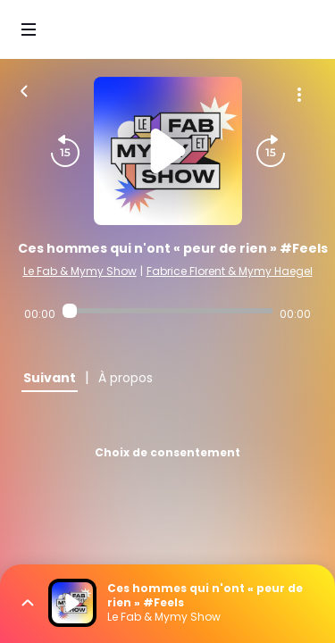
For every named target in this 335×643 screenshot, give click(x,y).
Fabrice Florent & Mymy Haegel (230, 271)
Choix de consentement (167, 452)
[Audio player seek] (167, 311)
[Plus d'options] (299, 95)
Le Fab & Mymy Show (80, 271)
